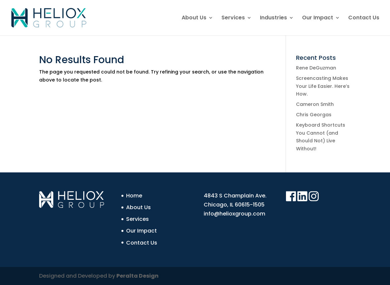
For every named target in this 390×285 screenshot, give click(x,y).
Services (233, 18)
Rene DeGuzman (316, 67)
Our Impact (317, 18)
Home (134, 195)
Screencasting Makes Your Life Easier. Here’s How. (323, 86)
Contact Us (363, 18)
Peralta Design (137, 276)
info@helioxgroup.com (234, 214)
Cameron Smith (315, 104)
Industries (273, 18)
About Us (194, 18)
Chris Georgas (313, 114)
